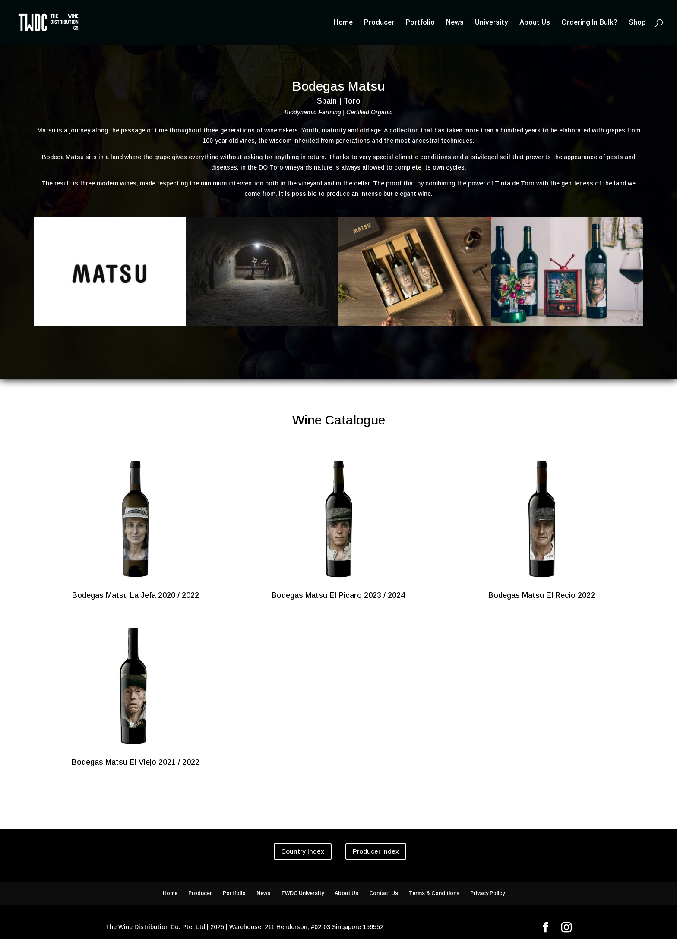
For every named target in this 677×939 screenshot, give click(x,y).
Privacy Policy (487, 893)
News (455, 22)
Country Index (302, 851)
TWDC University (302, 893)
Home (343, 22)
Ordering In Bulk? (589, 22)
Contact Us (383, 893)
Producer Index (376, 851)
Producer (379, 22)
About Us (534, 22)
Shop (637, 22)
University (491, 22)
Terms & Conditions (434, 893)
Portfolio (420, 22)
